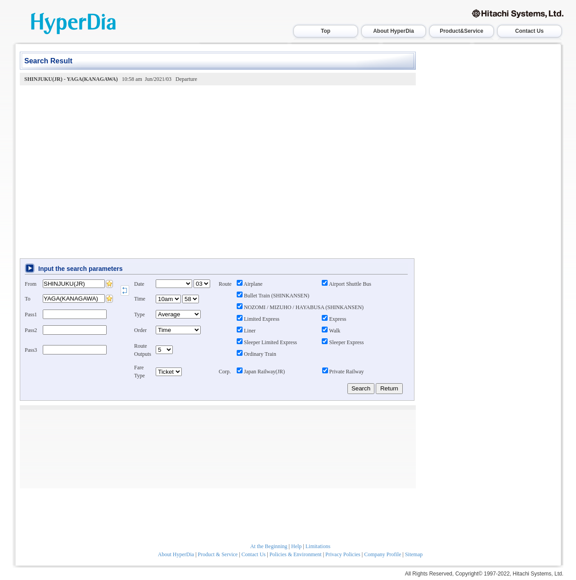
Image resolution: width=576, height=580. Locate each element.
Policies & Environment (296, 554)
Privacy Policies (342, 554)
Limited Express (258, 319)
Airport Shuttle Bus (346, 284)
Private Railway (343, 371)
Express (334, 319)
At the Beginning (269, 546)
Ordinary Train (256, 354)
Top (325, 31)
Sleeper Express (343, 342)
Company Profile (382, 554)
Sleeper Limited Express (267, 342)
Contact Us (529, 31)
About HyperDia (393, 31)
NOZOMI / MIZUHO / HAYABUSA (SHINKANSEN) (300, 307)
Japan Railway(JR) (261, 371)
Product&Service (461, 31)
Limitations (318, 546)
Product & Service (218, 554)
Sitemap (414, 554)
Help (296, 546)
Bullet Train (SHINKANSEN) (273, 295)
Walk (331, 331)
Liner (246, 331)
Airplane (249, 284)
